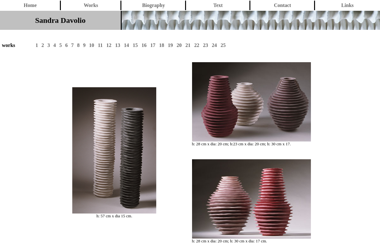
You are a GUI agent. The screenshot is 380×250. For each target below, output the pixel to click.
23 (205, 45)
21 (187, 45)
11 (100, 45)
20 (179, 45)
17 (152, 45)
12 (109, 45)
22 (196, 45)
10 (91, 45)
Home (30, 5)
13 (117, 45)
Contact (282, 5)
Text (218, 5)
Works (91, 5)
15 (135, 45)
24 (214, 45)
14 (126, 45)
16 (143, 45)
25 (223, 45)
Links (347, 5)
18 (161, 45)
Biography (153, 5)
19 (170, 45)
